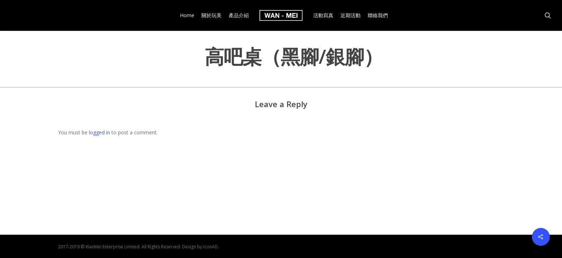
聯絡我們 (378, 15)
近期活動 (350, 15)
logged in (99, 132)
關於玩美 (211, 15)
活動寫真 (323, 15)
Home (187, 15)
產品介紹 (239, 15)
